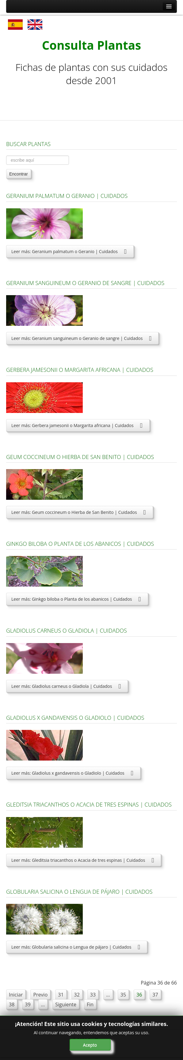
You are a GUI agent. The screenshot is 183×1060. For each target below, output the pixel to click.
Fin (90, 1004)
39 (27, 1004)
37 (155, 994)
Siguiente (65, 1004)
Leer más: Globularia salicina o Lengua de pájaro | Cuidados (76, 947)
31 (60, 994)
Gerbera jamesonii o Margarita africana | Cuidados (79, 369)
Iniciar (16, 994)
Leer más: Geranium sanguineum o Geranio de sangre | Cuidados (82, 338)
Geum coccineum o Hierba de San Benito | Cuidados (80, 457)
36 (139, 994)
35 (123, 994)
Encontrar (18, 174)
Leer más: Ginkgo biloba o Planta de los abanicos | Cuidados (77, 599)
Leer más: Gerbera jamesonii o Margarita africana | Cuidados (77, 425)
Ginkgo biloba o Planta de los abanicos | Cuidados (80, 543)
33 (93, 994)
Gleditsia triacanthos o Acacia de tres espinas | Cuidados (89, 804)
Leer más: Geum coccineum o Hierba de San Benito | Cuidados (79, 512)
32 (77, 994)
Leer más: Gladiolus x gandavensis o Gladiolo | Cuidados (73, 773)
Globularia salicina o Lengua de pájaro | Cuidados (79, 891)
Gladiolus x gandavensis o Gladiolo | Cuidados (75, 717)
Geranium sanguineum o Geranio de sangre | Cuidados (85, 283)
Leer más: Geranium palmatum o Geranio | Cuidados (69, 251)
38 (11, 1004)
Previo (40, 994)
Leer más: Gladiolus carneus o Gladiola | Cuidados (67, 686)
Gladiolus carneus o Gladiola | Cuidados (66, 630)
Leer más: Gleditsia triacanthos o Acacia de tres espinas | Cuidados (83, 860)
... (108, 994)
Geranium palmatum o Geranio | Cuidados (67, 195)
